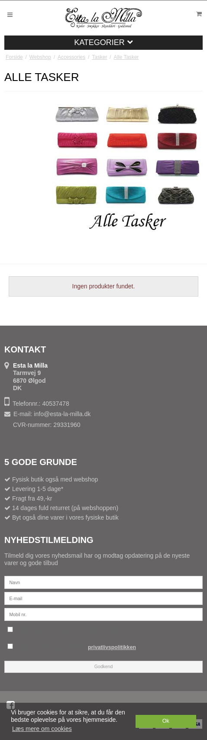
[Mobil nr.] (103, 613)
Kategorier (103, 42)
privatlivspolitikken (112, 647)
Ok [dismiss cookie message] (165, 721)
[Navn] (103, 581)
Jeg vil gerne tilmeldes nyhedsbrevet (108, 629)
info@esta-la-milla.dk (62, 413)
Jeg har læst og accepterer (77, 647)
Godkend (103, 666)
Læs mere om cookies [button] (42, 728)
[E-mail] (103, 597)
